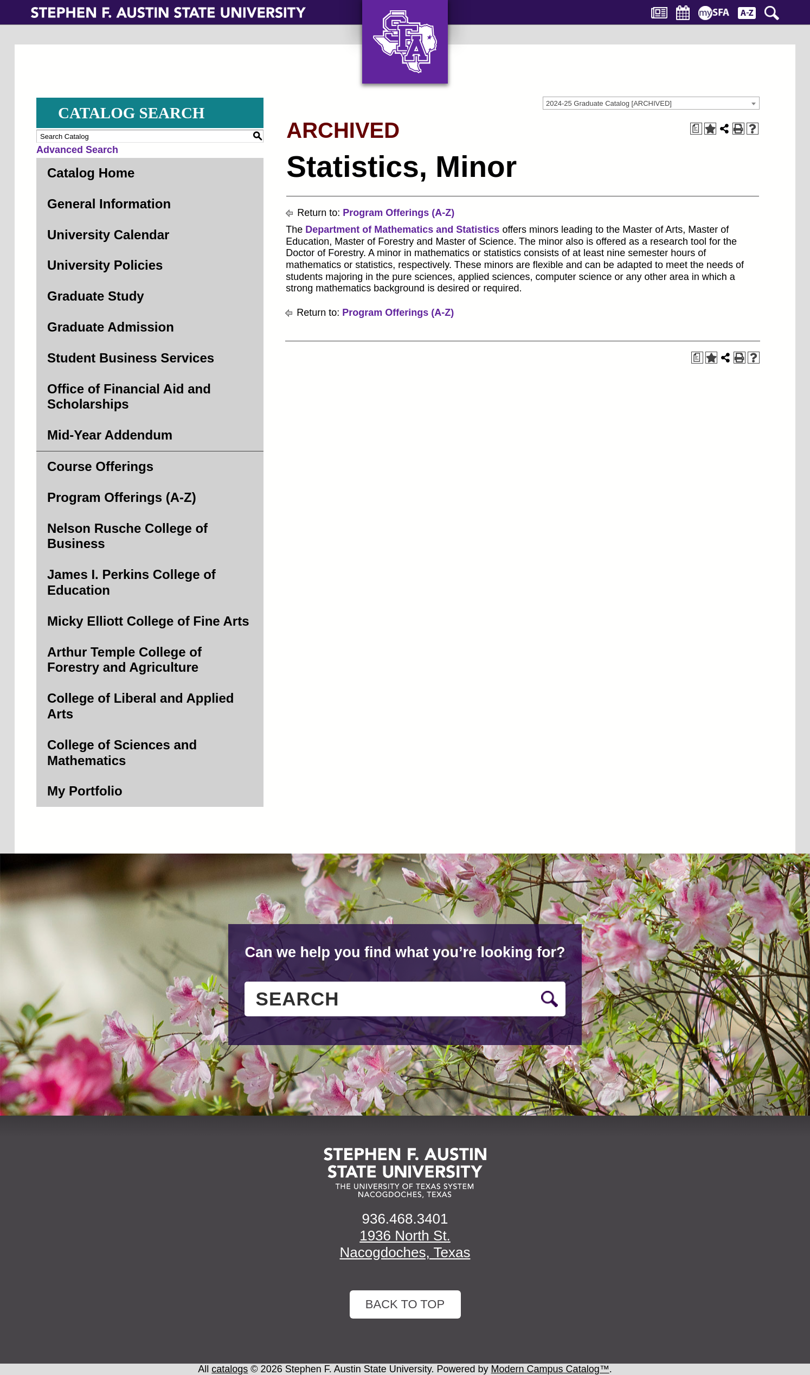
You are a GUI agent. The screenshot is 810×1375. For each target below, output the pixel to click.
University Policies (105, 265)
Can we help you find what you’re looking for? (405, 952)
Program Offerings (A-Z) (121, 497)
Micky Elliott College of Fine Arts (148, 621)
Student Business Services (130, 358)
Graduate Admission (110, 327)
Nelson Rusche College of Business (127, 536)
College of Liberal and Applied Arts (140, 706)
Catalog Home (90, 172)
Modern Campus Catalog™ (550, 1369)
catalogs (229, 1369)
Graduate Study (95, 296)
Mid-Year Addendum (109, 435)
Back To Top (405, 1304)
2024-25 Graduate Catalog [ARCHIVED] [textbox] (609, 103)
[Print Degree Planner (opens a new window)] (696, 129)
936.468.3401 (405, 1219)
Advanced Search (77, 149)
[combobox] (651, 103)
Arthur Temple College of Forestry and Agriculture (124, 660)
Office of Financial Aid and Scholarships (129, 396)
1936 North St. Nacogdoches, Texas (405, 1244)
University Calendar (108, 234)
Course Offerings (100, 466)
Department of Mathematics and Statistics (402, 229)
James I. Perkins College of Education (131, 582)
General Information (109, 203)
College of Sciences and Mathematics (122, 752)
